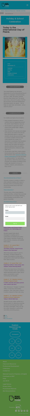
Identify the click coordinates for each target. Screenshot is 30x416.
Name (6, 210)
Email (6, 216)
